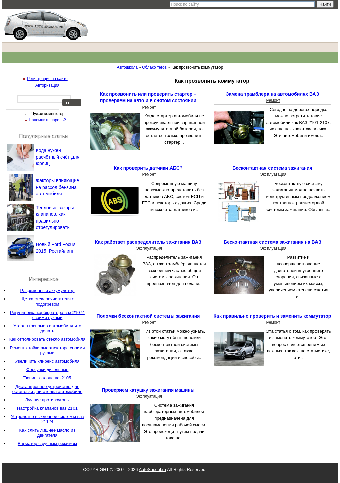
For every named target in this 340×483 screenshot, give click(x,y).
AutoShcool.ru (152, 469)
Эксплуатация (273, 174)
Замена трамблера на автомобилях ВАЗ (272, 94)
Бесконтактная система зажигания (272, 168)
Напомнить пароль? (47, 120)
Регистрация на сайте (47, 78)
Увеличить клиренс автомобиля (47, 361)
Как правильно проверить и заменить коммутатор (272, 316)
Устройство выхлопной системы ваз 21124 (47, 419)
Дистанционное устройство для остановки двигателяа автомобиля (47, 389)
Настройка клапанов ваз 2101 (47, 408)
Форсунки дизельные (47, 369)
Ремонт (149, 107)
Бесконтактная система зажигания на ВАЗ (272, 242)
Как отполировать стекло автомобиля (47, 339)
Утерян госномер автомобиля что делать (47, 328)
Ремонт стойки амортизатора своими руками (47, 350)
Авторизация (47, 85)
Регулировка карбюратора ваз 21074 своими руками (47, 315)
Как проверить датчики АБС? (148, 168)
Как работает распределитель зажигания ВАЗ (148, 242)
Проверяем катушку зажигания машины (148, 390)
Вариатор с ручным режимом (47, 443)
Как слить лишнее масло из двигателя (47, 433)
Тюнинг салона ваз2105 (47, 377)
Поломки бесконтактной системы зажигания (148, 316)
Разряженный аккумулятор (47, 290)
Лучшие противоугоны (47, 399)
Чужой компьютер (47, 113)
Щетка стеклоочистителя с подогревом (47, 301)
